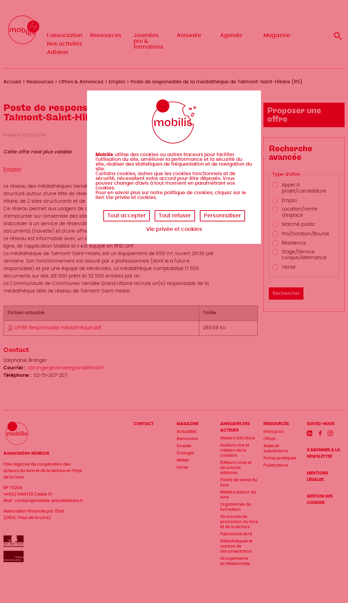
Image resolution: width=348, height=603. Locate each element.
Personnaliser (222, 215)
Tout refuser (175, 215)
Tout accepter (126, 215)
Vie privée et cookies (174, 229)
